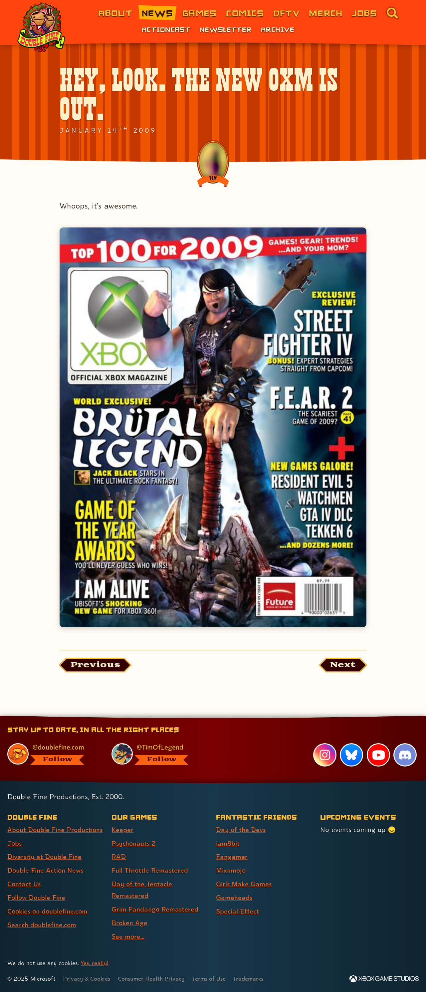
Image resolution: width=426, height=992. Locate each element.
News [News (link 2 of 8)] (157, 12)
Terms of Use (210, 978)
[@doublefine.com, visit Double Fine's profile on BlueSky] (52, 754)
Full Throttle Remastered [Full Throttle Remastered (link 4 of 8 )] (149, 871)
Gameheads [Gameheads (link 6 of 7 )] (234, 898)
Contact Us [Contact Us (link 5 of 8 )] (24, 884)
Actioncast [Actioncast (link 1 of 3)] (166, 29)
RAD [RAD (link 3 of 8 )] (118, 857)
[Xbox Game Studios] (384, 979)
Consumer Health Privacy (152, 978)
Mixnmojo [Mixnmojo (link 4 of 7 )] (231, 871)
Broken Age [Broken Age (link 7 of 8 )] (129, 923)
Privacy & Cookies (86, 978)
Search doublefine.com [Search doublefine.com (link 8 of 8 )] (42, 925)
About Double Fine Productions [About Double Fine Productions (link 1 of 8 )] (55, 830)
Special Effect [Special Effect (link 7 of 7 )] (237, 912)
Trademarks (250, 978)
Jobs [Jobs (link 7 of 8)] (364, 12)
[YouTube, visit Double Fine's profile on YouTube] (378, 755)
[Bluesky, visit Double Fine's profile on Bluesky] (351, 755)
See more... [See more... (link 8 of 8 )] (128, 937)
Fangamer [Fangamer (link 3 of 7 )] (232, 857)
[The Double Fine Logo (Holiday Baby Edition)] (42, 27)
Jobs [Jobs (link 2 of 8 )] (14, 844)
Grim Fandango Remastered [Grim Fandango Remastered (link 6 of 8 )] (155, 910)
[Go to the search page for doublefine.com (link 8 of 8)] (392, 13)
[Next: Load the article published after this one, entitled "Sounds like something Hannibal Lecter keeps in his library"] (342, 665)
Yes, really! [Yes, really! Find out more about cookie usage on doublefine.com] (94, 963)
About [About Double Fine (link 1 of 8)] (115, 12)
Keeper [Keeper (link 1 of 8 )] (122, 830)
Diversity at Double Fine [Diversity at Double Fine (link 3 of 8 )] (44, 857)
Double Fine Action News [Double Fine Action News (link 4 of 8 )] (45, 871)
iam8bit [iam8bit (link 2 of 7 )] (228, 844)
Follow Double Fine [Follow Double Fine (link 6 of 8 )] (37, 898)
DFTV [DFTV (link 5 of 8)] (286, 12)
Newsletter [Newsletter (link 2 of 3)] (225, 29)
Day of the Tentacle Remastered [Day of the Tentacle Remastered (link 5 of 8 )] (141, 890)
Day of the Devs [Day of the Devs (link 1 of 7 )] (241, 830)
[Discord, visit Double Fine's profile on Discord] (405, 755)
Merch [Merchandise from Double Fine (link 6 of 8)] (325, 12)
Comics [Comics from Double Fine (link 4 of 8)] (245, 12)
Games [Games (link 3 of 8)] (199, 12)
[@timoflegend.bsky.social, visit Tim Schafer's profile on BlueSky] (156, 754)
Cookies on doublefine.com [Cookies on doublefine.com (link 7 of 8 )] (48, 912)
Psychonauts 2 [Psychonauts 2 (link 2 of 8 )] (133, 844)
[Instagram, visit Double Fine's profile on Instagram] (324, 755)
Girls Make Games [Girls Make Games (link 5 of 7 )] (244, 884)
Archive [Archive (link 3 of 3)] (278, 29)
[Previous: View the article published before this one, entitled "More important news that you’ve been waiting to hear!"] (95, 665)
